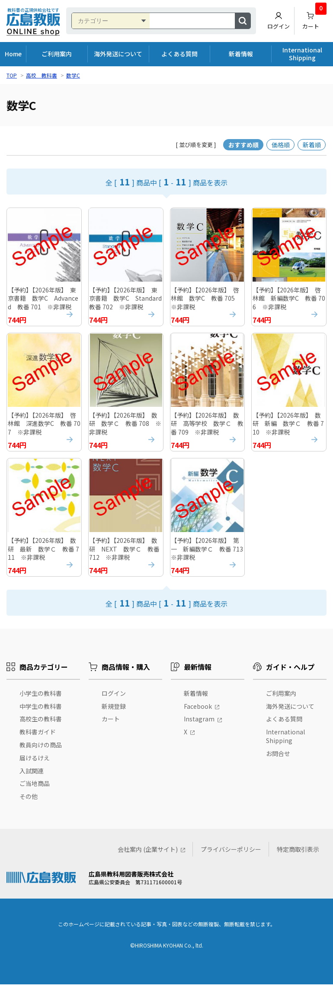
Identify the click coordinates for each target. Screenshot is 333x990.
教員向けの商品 (40, 750)
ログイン (278, 20)
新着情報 (241, 53)
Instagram (199, 725)
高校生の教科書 (40, 725)
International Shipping (302, 53)
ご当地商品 (34, 789)
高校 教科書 (41, 75)
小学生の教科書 (40, 699)
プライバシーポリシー (231, 854)
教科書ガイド (37, 738)
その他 (28, 802)
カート (314, 18)
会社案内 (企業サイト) (148, 854)
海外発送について (118, 53)
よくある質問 (179, 53)
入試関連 (31, 776)
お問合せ (278, 759)
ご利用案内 (57, 53)
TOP (11, 75)
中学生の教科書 (40, 712)
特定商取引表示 (298, 854)
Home (13, 53)
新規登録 (114, 712)
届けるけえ (34, 763)
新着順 (312, 144)
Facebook (198, 712)
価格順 (281, 144)
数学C (73, 75)
